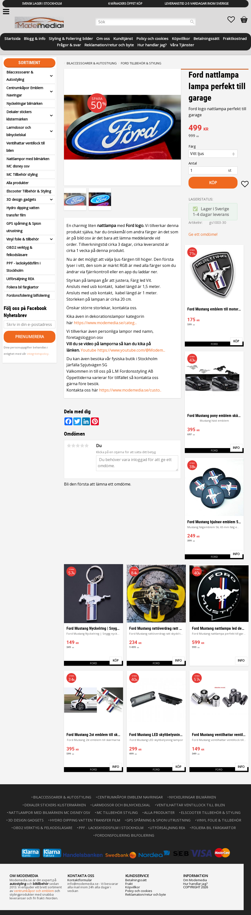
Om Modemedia (195, 880)
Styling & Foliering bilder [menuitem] (71, 38)
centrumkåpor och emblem (34, 891)
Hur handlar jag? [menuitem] (152, 44)
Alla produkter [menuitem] (17, 182)
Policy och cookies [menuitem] (152, 38)
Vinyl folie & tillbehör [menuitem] (22, 239)
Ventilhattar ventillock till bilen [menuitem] (25, 147)
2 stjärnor (73, 445)
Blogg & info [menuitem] (34, 38)
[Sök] (192, 21)
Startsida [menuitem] (12, 38)
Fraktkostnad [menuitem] (235, 38)
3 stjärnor (77, 445)
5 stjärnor (86, 445)
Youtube (89, 350)
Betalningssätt (136, 880)
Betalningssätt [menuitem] (206, 38)
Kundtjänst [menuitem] (123, 38)
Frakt (129, 883)
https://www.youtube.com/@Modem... (131, 350)
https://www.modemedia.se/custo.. (130, 390)
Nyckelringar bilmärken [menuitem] (24, 103)
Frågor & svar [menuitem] (69, 44)
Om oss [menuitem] (103, 38)
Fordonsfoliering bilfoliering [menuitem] (28, 295)
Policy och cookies (138, 891)
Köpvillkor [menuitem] (181, 38)
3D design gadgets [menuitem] (21, 199)
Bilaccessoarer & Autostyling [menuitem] (19, 76)
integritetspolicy (38, 354)
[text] (218, 128)
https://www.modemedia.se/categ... (105, 322)
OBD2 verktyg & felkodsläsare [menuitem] (19, 251)
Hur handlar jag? (195, 883)
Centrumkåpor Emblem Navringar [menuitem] (24, 91)
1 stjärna (69, 445)
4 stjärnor (82, 445)
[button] (233, 19)
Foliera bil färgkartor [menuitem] (22, 287)
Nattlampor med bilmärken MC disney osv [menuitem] (27, 162)
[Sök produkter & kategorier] (145, 22)
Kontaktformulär (79, 880)
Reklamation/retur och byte (145, 894)
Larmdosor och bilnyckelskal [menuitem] (18, 131)
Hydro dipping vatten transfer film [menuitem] (22, 211)
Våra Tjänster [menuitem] (182, 44)
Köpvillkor (132, 887)
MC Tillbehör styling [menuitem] (22, 174)
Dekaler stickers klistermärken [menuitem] (19, 115)
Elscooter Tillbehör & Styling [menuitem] (28, 191)
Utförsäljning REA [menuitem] (20, 278)
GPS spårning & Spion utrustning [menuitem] (23, 227)
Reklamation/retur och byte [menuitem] (109, 44)
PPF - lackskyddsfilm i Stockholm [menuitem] (23, 267)
